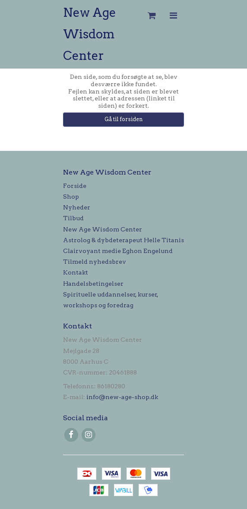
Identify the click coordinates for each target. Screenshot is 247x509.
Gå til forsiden (123, 119)
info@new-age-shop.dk (122, 396)
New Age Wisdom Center (89, 34)
